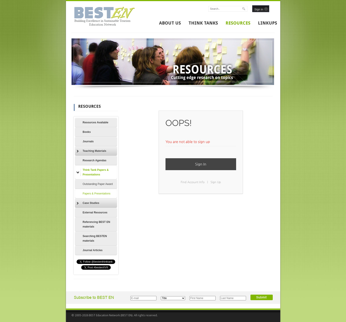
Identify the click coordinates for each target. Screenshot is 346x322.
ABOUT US (170, 23)
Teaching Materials (91, 151)
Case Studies (88, 203)
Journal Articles (93, 250)
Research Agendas (95, 160)
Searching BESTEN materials (95, 238)
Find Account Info (193, 182)
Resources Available (96, 122)
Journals (88, 141)
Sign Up (216, 182)
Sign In (200, 164)
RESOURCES (238, 23)
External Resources (95, 212)
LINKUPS (267, 23)
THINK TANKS (203, 23)
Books (87, 132)
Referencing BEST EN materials (96, 224)
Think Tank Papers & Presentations (93, 172)
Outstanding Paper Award (98, 184)
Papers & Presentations (97, 193)
